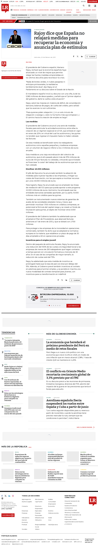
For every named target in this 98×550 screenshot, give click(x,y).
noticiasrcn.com (67, 541)
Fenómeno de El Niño (23, 17)
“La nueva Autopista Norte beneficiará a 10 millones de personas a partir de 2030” (13, 343)
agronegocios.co (23, 539)
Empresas (25, 510)
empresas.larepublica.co (38, 539)
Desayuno (59, 15)
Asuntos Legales (27, 501)
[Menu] (11, 10)
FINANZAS (16, 10)
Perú (5, 364)
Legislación (51, 469)
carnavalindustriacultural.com (30, 541)
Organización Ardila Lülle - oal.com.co (89, 540)
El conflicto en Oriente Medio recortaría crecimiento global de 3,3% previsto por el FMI (68, 375)
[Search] (83, 6)
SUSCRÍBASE (92, 1)
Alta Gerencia (39, 499)
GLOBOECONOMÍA (43, 10)
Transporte (8, 338)
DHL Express (67, 15)
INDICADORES (87, 10)
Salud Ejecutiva (53, 524)
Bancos (6, 390)
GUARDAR (90, 56)
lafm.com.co (78, 541)
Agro (6, 377)
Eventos (50, 510)
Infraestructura (39, 517)
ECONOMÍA (23, 10)
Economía (51, 506)
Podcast (24, 524)
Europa (75, 15)
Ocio (49, 520)
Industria (7, 351)
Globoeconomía (53, 513)
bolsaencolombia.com (72, 539)
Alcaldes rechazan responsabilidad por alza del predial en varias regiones (56, 457)
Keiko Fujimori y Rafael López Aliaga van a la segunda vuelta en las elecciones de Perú (13, 369)
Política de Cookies (71, 519)
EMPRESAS (30, 10)
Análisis (50, 499)
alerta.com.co (5, 544)
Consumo (83, 469)
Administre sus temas (9, 77)
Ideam (14, 17)
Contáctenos (69, 508)
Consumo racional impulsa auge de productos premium (88, 473)
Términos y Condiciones (72, 512)
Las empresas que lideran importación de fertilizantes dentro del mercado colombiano (13, 356)
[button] (28, 297)
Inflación (51, 15)
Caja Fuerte (38, 501)
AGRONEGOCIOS (54, 10)
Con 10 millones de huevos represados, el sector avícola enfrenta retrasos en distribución (13, 382)
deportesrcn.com (17, 544)
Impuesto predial (85, 15)
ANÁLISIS (62, 10)
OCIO (35, 10)
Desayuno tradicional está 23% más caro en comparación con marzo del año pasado (12, 411)
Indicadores (25, 517)
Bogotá (44, 15)
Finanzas (24, 513)
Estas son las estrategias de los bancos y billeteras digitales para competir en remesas (13, 396)
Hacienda (7, 406)
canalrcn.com (45, 541)
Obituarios (38, 520)
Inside (50, 517)
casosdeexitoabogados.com (10, 541)
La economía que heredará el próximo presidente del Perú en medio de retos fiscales (67, 345)
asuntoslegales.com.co (8, 539)
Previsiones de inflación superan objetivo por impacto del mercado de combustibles (23, 458)
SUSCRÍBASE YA (73, 305)
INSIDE (94, 10)
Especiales (38, 510)
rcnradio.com (56, 541)
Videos (37, 529)
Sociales (24, 529)
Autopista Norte (35, 15)
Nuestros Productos (71, 505)
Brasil (17, 452)
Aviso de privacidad (71, 510)
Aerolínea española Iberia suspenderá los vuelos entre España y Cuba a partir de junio (67, 404)
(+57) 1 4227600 (6, 508)
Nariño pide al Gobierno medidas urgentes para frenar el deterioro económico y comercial (87, 459)
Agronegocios (26, 499)
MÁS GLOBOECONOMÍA (84, 427)
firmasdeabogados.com (55, 539)
